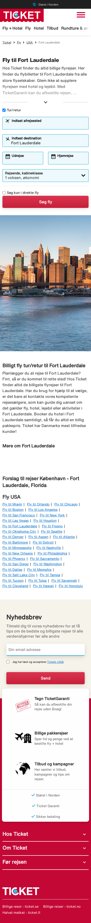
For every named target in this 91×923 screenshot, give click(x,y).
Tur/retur (11, 110)
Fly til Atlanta (64, 536)
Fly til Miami (12, 504)
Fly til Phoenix (13, 558)
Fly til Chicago (65, 504)
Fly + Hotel (12, 28)
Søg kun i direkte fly (20, 192)
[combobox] (48, 125)
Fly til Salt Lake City (18, 575)
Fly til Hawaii (43, 586)
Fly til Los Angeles (43, 509)
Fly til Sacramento (44, 558)
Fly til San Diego (15, 564)
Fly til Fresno (52, 526)
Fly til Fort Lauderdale (19, 526)
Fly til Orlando (38, 504)
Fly (28, 28)
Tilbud (52, 28)
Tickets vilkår (55, 661)
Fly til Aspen (38, 536)
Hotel (39, 28)
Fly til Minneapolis (17, 547)
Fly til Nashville (48, 547)
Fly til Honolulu (71, 586)
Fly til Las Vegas (15, 520)
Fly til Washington (47, 564)
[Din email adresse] (45, 650)
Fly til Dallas (12, 569)
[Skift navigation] (81, 15)
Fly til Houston (45, 520)
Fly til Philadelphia (52, 553)
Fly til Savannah (64, 580)
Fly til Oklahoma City (19, 531)
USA (29, 42)
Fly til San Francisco (18, 515)
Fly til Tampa (50, 575)
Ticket (6, 42)
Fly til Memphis (39, 569)
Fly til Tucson (13, 580)
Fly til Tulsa (37, 580)
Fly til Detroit (43, 542)
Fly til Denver (13, 536)
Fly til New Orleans (17, 553)
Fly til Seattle (51, 531)
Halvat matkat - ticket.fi (21, 912)
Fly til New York (52, 515)
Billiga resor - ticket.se (20, 906)
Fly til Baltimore (15, 542)
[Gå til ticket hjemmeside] (22, 15)
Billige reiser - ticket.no (62, 906)
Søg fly (45, 202)
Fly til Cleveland (15, 586)
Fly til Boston (13, 509)
